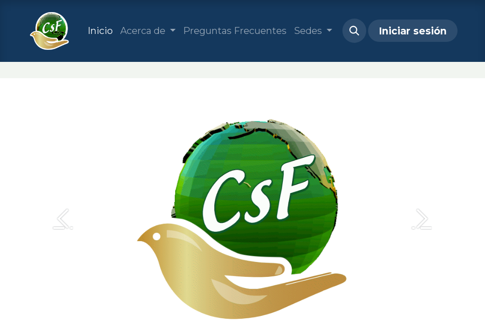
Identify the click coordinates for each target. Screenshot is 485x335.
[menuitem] (100, 30)
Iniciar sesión (413, 31)
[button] (354, 31)
